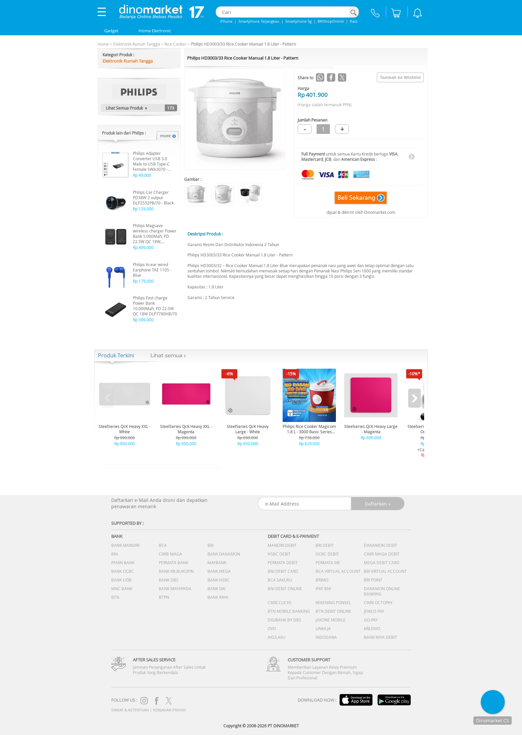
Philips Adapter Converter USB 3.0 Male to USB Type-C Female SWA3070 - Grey (151, 161)
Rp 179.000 (143, 281)
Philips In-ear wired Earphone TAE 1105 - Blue (152, 270)
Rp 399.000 (143, 319)
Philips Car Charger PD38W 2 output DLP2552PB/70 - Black (153, 197)
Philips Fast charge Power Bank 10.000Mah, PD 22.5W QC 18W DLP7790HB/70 (155, 305)
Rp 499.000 (143, 247)
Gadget (111, 31)
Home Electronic (154, 31)
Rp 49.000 (142, 175)
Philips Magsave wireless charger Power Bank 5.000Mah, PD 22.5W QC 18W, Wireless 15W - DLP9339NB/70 (154, 233)
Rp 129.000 (143, 208)
